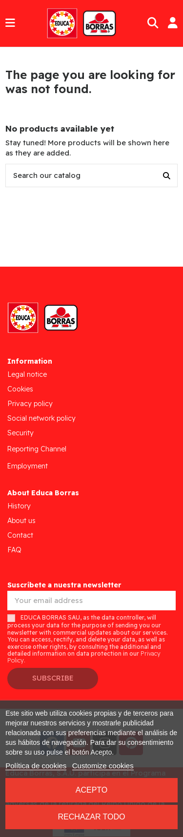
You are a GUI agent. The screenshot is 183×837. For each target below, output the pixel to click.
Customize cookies (103, 765)
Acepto (92, 790)
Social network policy (41, 418)
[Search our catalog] (167, 176)
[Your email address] (91, 601)
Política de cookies (35, 765)
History (19, 506)
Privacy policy (30, 403)
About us (21, 520)
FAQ (14, 549)
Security (20, 432)
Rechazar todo (91, 817)
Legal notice (27, 374)
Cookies (20, 389)
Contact (20, 535)
